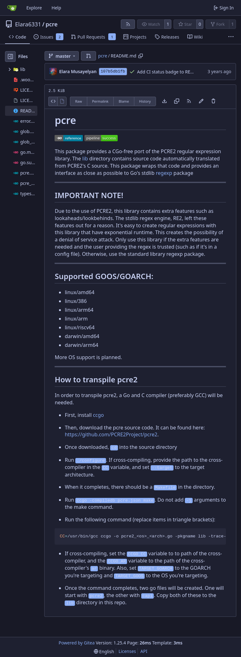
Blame (124, 101)
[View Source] (52, 101)
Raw (78, 101)
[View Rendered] (62, 101)
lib (85, 158)
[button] (88, 56)
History (145, 101)
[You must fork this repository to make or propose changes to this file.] (201, 101)
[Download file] (164, 101)
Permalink (100, 101)
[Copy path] (140, 56)
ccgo (98, 415)
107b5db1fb (113, 71)
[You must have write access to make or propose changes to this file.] (213, 101)
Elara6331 (28, 24)
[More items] (231, 37)
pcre (51, 24)
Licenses (127, 651)
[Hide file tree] (10, 56)
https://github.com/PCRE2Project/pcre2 (111, 434)
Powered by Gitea (77, 643)
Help (56, 8)
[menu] (104, 651)
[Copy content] (177, 101)
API (143, 651)
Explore (34, 8)
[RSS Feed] (128, 24)
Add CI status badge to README (170, 72)
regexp (164, 173)
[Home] (12, 7)
